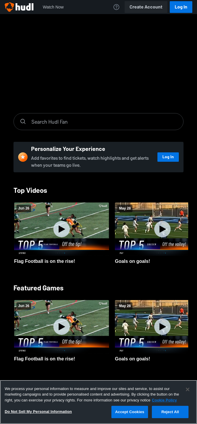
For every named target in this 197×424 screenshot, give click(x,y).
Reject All (170, 412)
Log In (181, 7)
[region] (98, 402)
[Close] (187, 389)
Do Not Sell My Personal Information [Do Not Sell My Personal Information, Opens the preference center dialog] (38, 411)
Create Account (146, 7)
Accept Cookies (129, 412)
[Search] (104, 121)
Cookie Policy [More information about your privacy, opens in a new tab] (164, 400)
